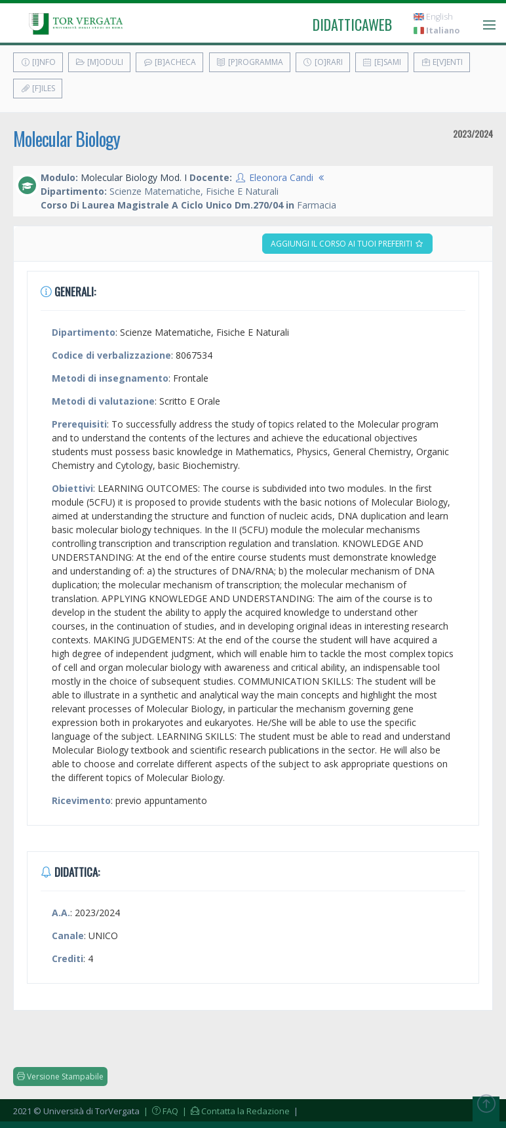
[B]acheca (169, 62)
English (433, 16)
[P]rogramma (249, 62)
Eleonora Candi (281, 177)
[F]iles (37, 88)
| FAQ (160, 1111)
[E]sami (381, 62)
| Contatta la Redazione (235, 1111)
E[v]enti (442, 62)
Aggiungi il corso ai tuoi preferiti (347, 243)
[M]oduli (99, 62)
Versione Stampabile (60, 1076)
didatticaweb (352, 24)
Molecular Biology (66, 138)
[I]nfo (38, 62)
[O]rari (323, 62)
